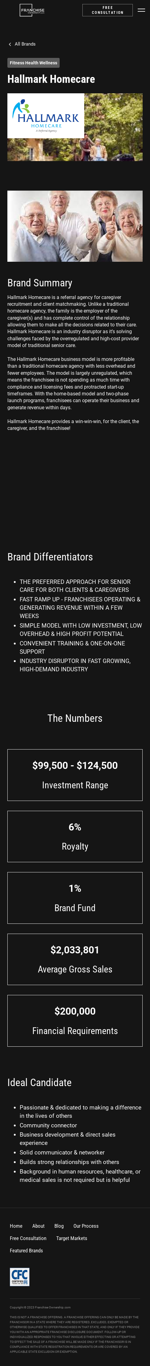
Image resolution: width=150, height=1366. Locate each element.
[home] (32, 10)
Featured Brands (26, 1250)
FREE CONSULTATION (108, 10)
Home (16, 1226)
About (38, 1226)
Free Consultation (28, 1238)
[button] (141, 10)
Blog (59, 1226)
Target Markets (71, 1238)
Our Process (86, 1226)
